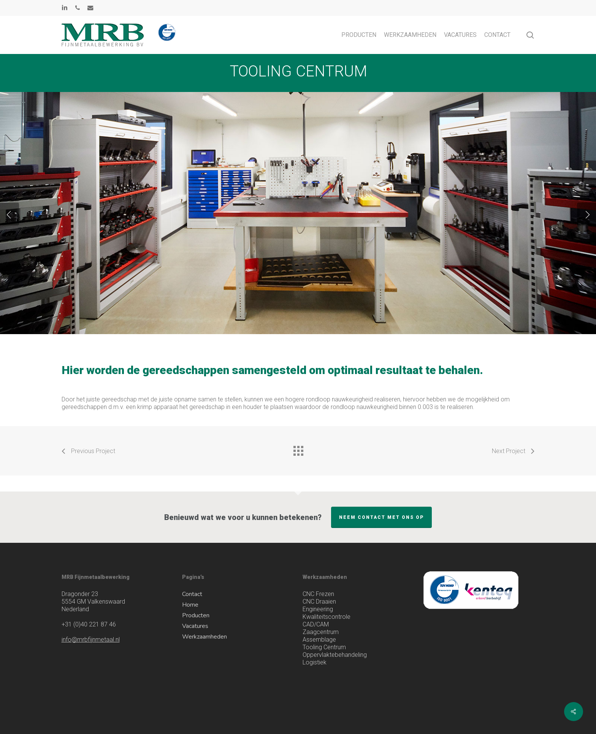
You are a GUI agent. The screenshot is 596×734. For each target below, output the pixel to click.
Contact (192, 594)
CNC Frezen (318, 594)
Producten (195, 615)
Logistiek (315, 662)
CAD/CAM (316, 624)
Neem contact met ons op (381, 517)
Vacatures (195, 626)
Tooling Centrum (324, 647)
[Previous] (9, 214)
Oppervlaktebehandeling (335, 654)
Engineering (318, 609)
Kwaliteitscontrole (326, 616)
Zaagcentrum (321, 632)
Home (190, 605)
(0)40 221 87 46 (89, 624)
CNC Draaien (319, 601)
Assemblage (319, 639)
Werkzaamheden (204, 636)
